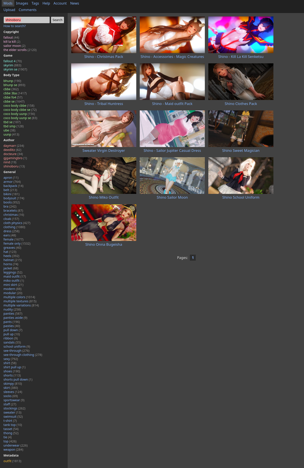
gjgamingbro (15, 158)
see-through (16, 351)
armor (12, 182)
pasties (11, 326)
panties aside (15, 318)
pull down (12, 330)
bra (9, 206)
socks (10, 396)
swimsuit (13, 416)
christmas (13, 215)
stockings (14, 408)
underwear (15, 445)
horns (10, 264)
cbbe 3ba (15, 93)
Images (22, 3)
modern (12, 289)
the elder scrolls (19, 50)
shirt (9, 363)
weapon (13, 449)
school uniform (16, 346)
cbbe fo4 (12, 97)
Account (60, 3)
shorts (12, 375)
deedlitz (12, 150)
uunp (11, 134)
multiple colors (19, 297)
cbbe (11, 89)
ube (9, 130)
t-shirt (10, 421)
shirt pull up (14, 367)
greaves (12, 247)
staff (9, 404)
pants (11, 322)
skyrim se (15, 69)
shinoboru (14, 166)
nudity (12, 309)
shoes (11, 371)
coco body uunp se (20, 118)
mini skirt (13, 285)
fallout (11, 37)
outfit (12, 461)
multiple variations (21, 305)
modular (12, 293)
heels (11, 256)
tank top (12, 425)
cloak (11, 219)
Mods (8, 3)
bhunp (12, 81)
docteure (13, 154)
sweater (12, 412)
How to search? (14, 26)
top (9, 441)
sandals (12, 342)
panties (12, 313)
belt (10, 190)
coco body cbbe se (20, 110)
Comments (27, 9)
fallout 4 (12, 61)
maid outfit (14, 276)
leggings (12, 272)
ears (9, 235)
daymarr (13, 146)
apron (10, 177)
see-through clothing (22, 355)
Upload (9, 9)
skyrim (12, 65)
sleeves (12, 392)
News (74, 3)
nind (9, 162)
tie (7, 437)
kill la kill (11, 41)
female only (16, 243)
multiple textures (19, 301)
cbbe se (14, 101)
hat (9, 252)
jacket (10, 268)
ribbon (10, 338)
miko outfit (13, 280)
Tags (35, 3)
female (13, 239)
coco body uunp (19, 114)
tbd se (12, 122)
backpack (13, 186)
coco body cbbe (18, 105)
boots (11, 202)
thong (10, 433)
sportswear (14, 400)
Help (46, 3)
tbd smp (13, 126)
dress (11, 231)
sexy (10, 359)
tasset (10, 429)
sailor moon (14, 46)
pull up (11, 334)
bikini (11, 194)
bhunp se (14, 85)
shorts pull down (17, 379)
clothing (14, 227)
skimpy (12, 383)
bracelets (13, 210)
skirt (10, 388)
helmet (12, 260)
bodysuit (13, 198)
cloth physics (16, 223)
